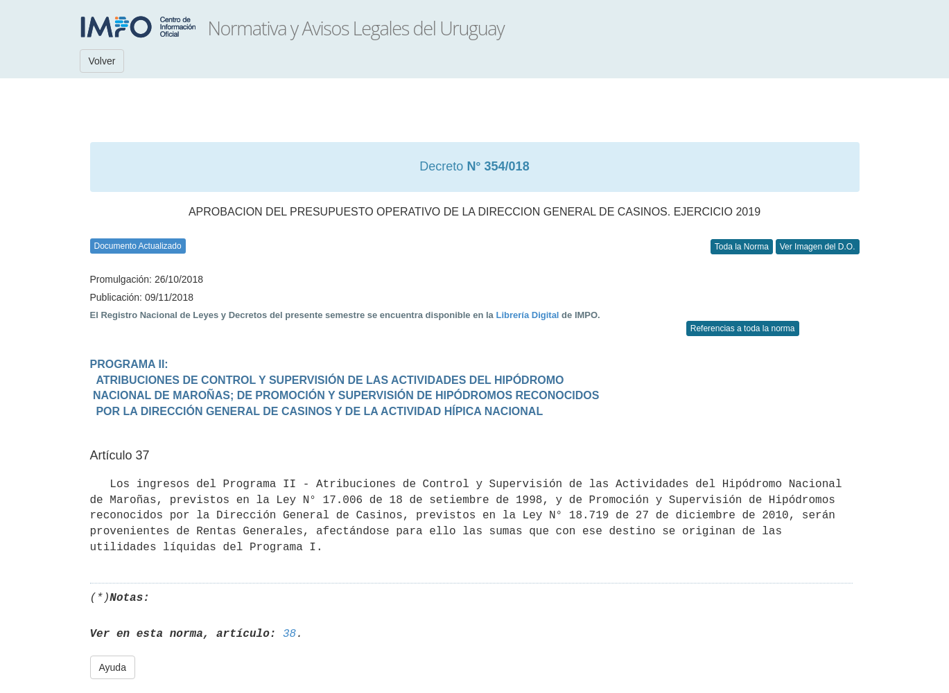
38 (289, 634)
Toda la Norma (742, 247)
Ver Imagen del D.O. (817, 247)
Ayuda (112, 667)
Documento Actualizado (138, 246)
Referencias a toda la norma (742, 328)
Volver (102, 61)
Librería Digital (527, 315)
